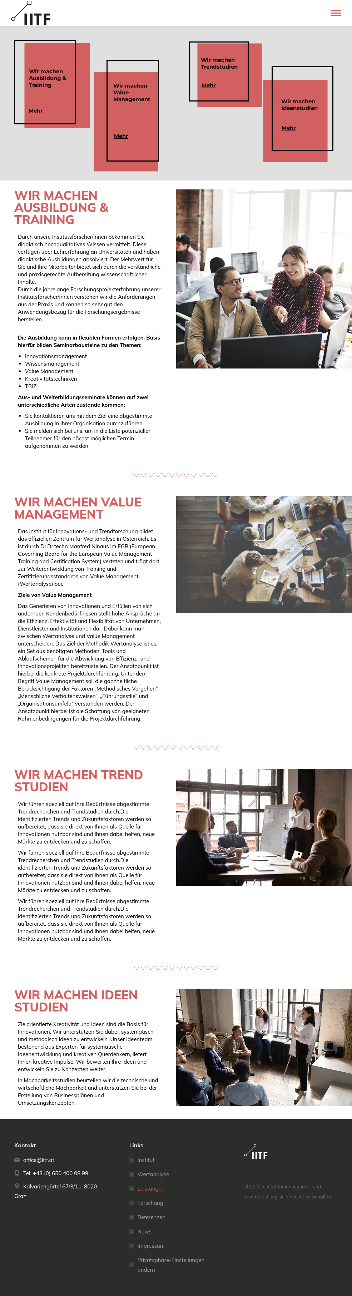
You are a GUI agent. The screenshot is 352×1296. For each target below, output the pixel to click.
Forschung (150, 1202)
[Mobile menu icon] (336, 13)
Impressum (151, 1245)
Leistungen (151, 1188)
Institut (146, 1160)
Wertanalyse (153, 1174)
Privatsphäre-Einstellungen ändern (171, 1265)
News (145, 1231)
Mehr (289, 127)
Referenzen (151, 1217)
